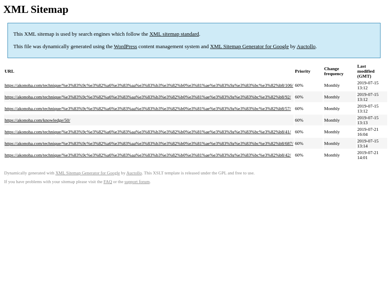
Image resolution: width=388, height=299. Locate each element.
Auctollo (306, 46)
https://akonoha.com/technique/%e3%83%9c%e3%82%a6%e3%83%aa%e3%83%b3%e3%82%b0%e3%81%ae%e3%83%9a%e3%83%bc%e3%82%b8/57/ (148, 108)
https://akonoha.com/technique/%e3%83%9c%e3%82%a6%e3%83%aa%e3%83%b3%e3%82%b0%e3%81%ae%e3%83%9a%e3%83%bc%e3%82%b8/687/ (149, 143)
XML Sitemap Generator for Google (249, 46)
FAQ (107, 181)
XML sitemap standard (174, 34)
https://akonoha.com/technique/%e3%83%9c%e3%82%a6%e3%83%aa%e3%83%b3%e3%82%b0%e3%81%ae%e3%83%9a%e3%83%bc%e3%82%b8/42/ (148, 154)
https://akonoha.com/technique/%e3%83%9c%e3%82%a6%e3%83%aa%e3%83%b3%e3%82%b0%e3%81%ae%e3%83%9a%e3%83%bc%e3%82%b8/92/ (148, 96)
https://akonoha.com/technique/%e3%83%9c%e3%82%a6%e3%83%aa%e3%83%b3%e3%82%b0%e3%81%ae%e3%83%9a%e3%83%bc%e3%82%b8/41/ (148, 131)
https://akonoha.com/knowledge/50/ (37, 120)
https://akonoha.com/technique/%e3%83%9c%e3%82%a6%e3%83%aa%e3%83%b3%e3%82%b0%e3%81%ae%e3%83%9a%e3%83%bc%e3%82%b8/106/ (149, 85)
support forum (137, 181)
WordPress (125, 46)
